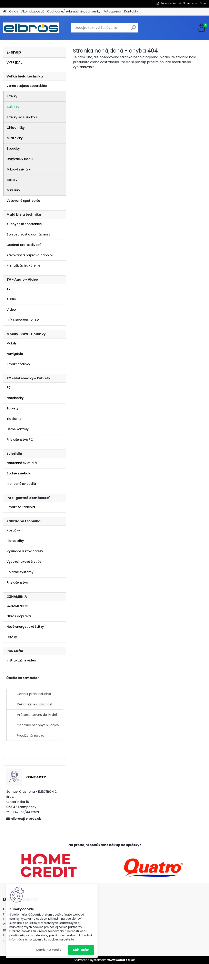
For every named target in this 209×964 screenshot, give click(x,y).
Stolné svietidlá (19, 473)
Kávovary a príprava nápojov (30, 255)
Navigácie (15, 354)
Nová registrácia (194, 3)
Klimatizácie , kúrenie (23, 265)
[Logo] (31, 28)
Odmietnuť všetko (48, 950)
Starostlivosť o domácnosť (28, 234)
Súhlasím (81, 949)
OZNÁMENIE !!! (17, 606)
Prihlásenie (168, 3)
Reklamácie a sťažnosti (35, 704)
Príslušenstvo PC (20, 439)
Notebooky (15, 398)
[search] (133, 29)
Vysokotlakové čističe (24, 561)
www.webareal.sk (121, 960)
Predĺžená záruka (30, 735)
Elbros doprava (19, 616)
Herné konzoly (18, 429)
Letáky (12, 637)
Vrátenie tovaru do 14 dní (37, 714)
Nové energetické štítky (25, 626)
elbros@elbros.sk (26, 818)
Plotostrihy (15, 541)
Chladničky (16, 128)
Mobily (12, 343)
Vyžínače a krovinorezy (25, 551)
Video (11, 309)
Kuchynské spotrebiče (24, 224)
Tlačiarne (14, 419)
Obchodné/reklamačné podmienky (73, 11)
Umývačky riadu (20, 159)
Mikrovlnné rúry (19, 169)
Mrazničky (15, 138)
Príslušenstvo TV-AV (23, 320)
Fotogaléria (112, 11)
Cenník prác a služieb (34, 694)
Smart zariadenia (21, 507)
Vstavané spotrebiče (23, 200)
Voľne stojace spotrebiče (27, 86)
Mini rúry (13, 190)
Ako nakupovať (32, 11)
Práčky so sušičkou (22, 117)
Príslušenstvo (17, 582)
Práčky (12, 96)
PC (9, 387)
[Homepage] (4, 12)
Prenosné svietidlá (21, 484)
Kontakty (131, 11)
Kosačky (13, 530)
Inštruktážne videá (21, 660)
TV (9, 289)
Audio (11, 299)
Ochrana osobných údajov (38, 725)
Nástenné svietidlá (22, 463)
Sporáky (13, 148)
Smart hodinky (18, 364)
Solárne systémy (20, 572)
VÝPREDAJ (14, 62)
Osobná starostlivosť (24, 245)
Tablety (13, 408)
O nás (13, 11)
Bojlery (12, 180)
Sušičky (13, 106)
